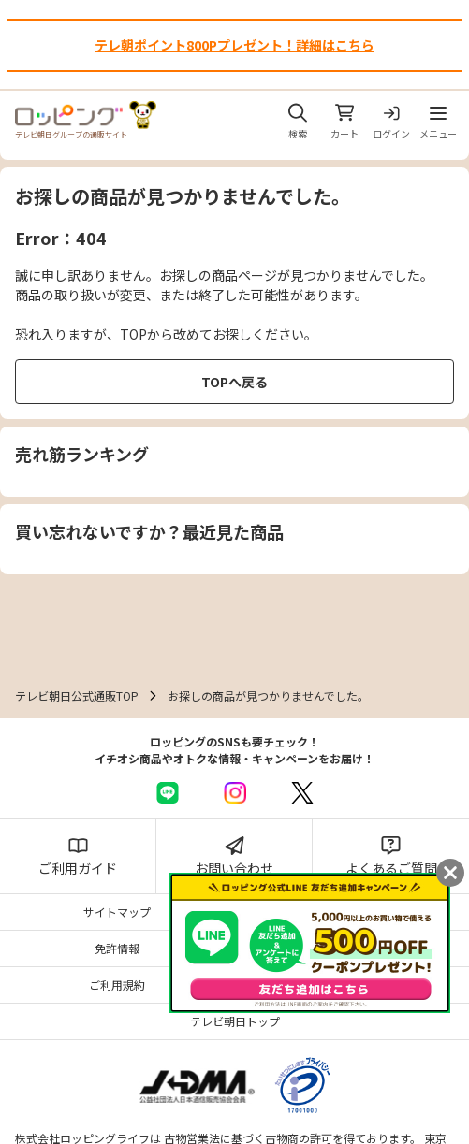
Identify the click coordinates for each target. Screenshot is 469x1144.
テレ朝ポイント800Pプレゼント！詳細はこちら (234, 45)
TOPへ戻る (234, 381)
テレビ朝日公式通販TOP (77, 695)
